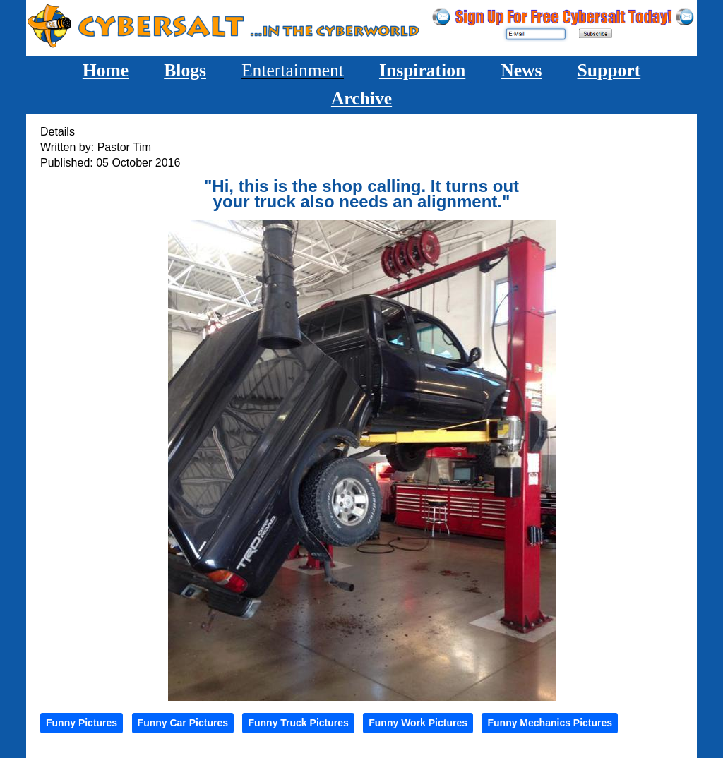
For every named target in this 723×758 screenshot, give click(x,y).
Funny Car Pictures (183, 722)
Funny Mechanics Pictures (549, 722)
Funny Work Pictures (418, 722)
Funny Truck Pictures (298, 722)
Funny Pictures (81, 722)
